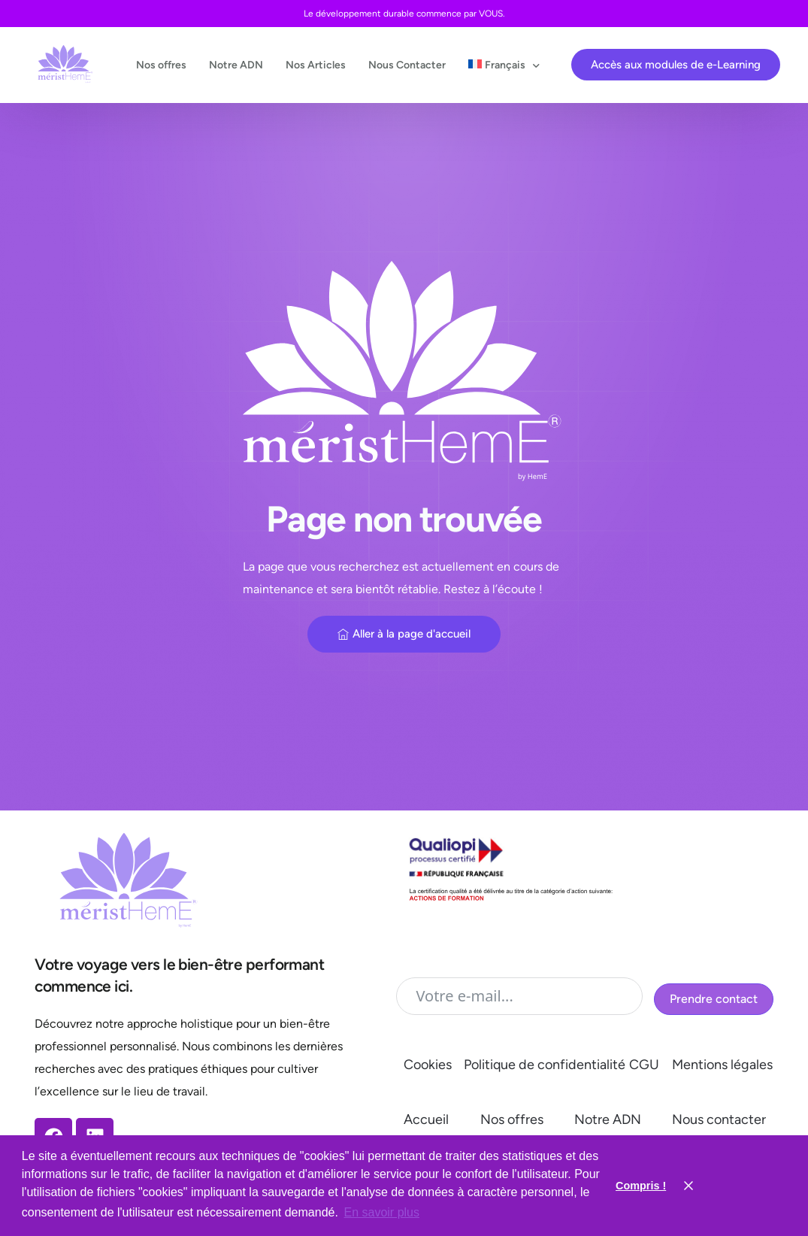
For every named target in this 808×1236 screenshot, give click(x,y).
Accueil (426, 1119)
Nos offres (511, 1119)
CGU (644, 1064)
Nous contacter (719, 1119)
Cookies (428, 1064)
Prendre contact (714, 999)
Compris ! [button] (641, 1186)
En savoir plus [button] (382, 1212)
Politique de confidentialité (544, 1064)
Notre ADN (607, 1119)
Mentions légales (722, 1064)
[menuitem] (500, 65)
